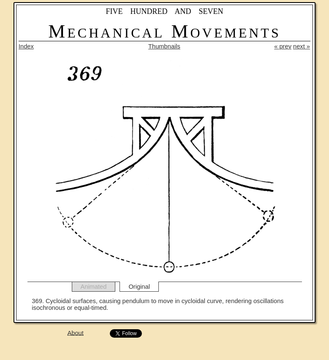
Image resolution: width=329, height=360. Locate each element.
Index (26, 46)
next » (301, 46)
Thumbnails (164, 46)
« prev (282, 46)
